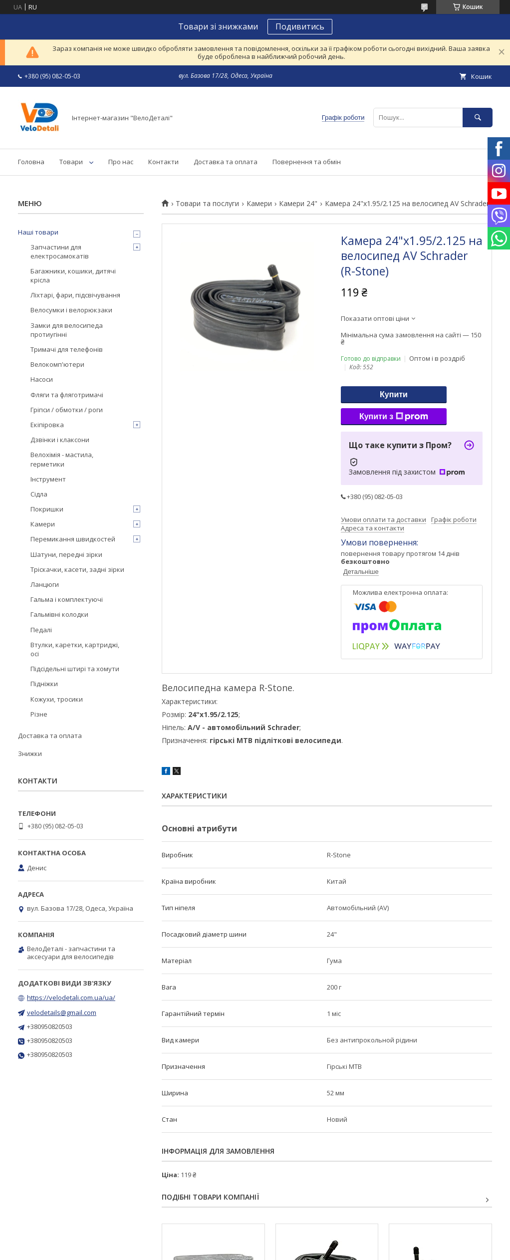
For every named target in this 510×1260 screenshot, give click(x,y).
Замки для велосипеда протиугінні (66, 330)
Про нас (120, 161)
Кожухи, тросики (56, 699)
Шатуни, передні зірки (66, 554)
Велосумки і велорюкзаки (71, 309)
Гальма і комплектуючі (66, 599)
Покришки (46, 508)
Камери (259, 204)
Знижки (30, 753)
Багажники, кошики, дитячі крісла (73, 275)
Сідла (38, 494)
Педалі (41, 629)
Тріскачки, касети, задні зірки (77, 569)
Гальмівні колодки (59, 614)
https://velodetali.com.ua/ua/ (71, 998)
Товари (71, 161)
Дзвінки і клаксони (59, 439)
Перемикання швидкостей (72, 538)
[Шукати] (478, 117)
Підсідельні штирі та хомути (74, 668)
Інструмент (48, 479)
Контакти (163, 161)
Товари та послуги (207, 204)
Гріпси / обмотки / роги (66, 409)
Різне (38, 714)
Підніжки (44, 683)
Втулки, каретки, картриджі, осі (74, 649)
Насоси (41, 379)
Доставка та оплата (225, 161)
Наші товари (38, 232)
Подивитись (299, 26)
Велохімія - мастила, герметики (61, 459)
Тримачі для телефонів (66, 349)
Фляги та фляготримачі (66, 394)
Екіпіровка (47, 424)
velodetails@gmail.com (61, 1012)
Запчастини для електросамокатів (59, 251)
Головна (31, 161)
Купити (394, 394)
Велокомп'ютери (57, 364)
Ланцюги (44, 584)
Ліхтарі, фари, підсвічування (75, 294)
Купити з (393, 416)
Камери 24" (298, 204)
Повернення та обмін (306, 161)
